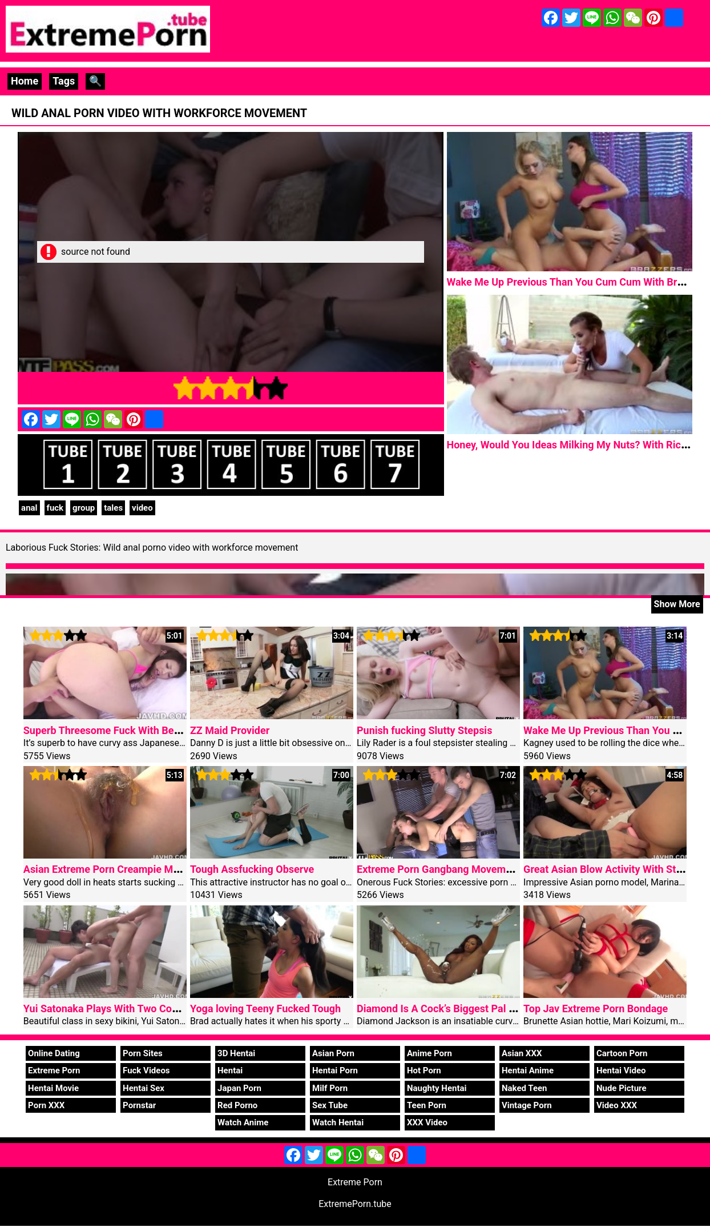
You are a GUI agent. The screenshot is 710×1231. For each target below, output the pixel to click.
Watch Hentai (338, 1122)
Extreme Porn (54, 1070)
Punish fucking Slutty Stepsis (424, 730)
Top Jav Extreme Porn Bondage (595, 1009)
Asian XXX (522, 1053)
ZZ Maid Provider (229, 730)
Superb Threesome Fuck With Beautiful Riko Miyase (143, 730)
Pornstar (139, 1105)
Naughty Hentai (437, 1088)
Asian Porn (333, 1053)
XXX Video (427, 1122)
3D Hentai (236, 1053)
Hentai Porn (335, 1070)
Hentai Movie (53, 1088)
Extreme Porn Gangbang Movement (439, 869)
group (83, 508)
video (142, 508)
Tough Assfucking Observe (252, 869)
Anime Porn (429, 1053)
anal (29, 508)
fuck (55, 508)
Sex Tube (330, 1105)
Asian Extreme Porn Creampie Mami (106, 869)
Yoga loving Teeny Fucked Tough (265, 1009)
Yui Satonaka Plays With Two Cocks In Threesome (138, 1009)
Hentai (230, 1070)
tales (113, 508)
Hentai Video (621, 1070)
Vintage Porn (527, 1105)
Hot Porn (424, 1070)
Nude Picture (621, 1088)
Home (24, 81)
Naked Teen (524, 1088)
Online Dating (54, 1053)
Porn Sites (143, 1053)
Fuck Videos (146, 1070)
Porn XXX (46, 1105)
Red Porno (237, 1105)
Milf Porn (330, 1088)
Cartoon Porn (622, 1053)
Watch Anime (242, 1122)
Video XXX (616, 1105)
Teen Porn (426, 1105)
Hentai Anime (528, 1070)
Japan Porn (239, 1088)
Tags (64, 81)
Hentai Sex (143, 1088)
